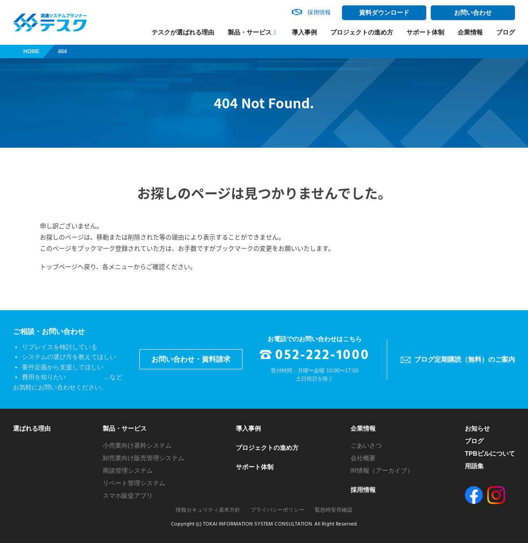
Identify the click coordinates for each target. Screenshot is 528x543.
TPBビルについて (490, 453)
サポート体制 (425, 32)
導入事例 (304, 32)
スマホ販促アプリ (128, 495)
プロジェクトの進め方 (361, 32)
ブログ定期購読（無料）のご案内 (464, 359)
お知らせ (477, 428)
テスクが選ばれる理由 (182, 32)
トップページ (59, 266)
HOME (31, 51)
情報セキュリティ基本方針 (208, 510)
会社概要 (363, 458)
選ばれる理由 (32, 428)
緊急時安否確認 (333, 510)
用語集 (474, 466)
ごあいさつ (366, 445)
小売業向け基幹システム (137, 445)
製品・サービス (250, 32)
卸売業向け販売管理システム (143, 458)
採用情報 (363, 489)
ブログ (505, 32)
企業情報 (470, 32)
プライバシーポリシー (277, 510)
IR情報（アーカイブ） (382, 470)
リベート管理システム (134, 483)
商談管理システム (128, 470)
